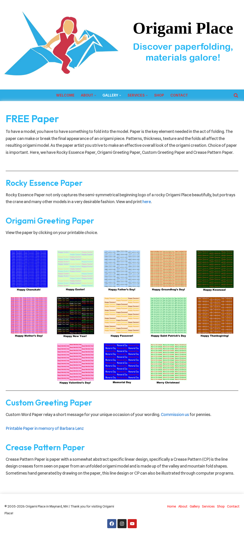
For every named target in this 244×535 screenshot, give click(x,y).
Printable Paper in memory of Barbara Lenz (45, 428)
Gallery (195, 506)
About (182, 506)
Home (171, 506)
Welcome (65, 95)
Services (208, 506)
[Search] (236, 95)
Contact (179, 95)
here (146, 201)
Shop (159, 95)
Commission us (175, 414)
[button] (95, 95)
